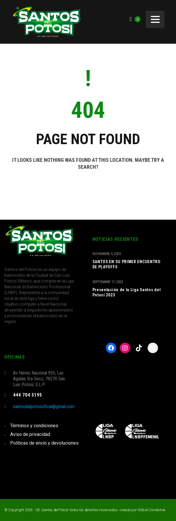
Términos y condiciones (34, 425)
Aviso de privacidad (30, 434)
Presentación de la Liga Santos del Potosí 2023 (126, 292)
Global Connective (151, 510)
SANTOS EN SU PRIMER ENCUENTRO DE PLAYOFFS (126, 264)
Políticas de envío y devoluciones (44, 443)
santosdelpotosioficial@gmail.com (44, 406)
